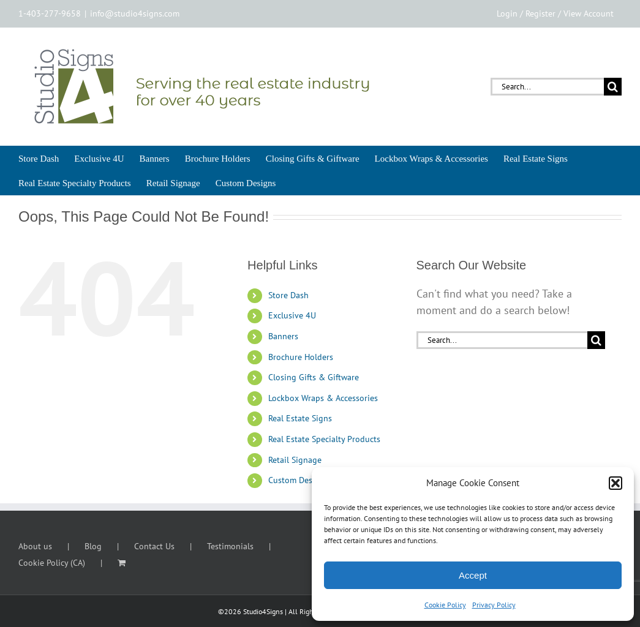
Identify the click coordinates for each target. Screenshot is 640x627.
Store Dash (288, 295)
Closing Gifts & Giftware (313, 377)
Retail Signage (295, 459)
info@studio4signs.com (134, 13)
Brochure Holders (300, 356)
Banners (283, 336)
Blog (93, 546)
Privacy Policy (494, 604)
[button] (615, 483)
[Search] (613, 87)
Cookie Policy (445, 604)
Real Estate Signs (300, 418)
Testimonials (230, 546)
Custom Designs (298, 480)
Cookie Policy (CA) (51, 562)
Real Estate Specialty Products (324, 439)
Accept (473, 575)
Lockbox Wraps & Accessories (323, 398)
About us (35, 546)
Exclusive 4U (292, 315)
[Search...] (547, 87)
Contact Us (154, 546)
